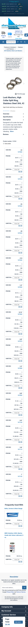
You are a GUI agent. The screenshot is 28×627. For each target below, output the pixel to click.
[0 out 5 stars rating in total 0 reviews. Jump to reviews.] (9, 111)
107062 (20, 314)
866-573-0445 (18, 33)
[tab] (13, 125)
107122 (20, 476)
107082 (20, 368)
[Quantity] (17, 169)
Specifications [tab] (13, 117)
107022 (20, 206)
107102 (20, 422)
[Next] (24, 83)
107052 (20, 287)
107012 (20, 179)
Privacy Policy (10, 592)
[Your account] (25, 41)
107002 (20, 152)
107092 (20, 395)
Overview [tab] (13, 114)
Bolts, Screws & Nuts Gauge (13, 508)
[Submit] (24, 587)
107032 (20, 233)
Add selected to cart (19, 622)
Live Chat (18, 38)
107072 (20, 341)
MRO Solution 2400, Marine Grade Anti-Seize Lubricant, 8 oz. (14, 535)
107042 (20, 260)
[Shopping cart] (26, 35)
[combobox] (11, 41)
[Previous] (4, 83)
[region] (14, 83)
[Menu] (3, 41)
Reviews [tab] (13, 134)
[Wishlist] (21, 41)
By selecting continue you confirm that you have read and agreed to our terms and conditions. (14, 598)
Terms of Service (20, 592)
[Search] (17, 41)
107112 (20, 449)
